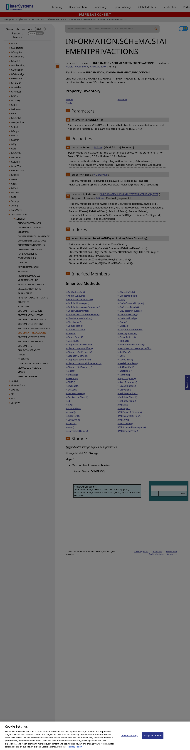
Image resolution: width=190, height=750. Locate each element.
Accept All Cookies (152, 737)
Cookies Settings (129, 737)
